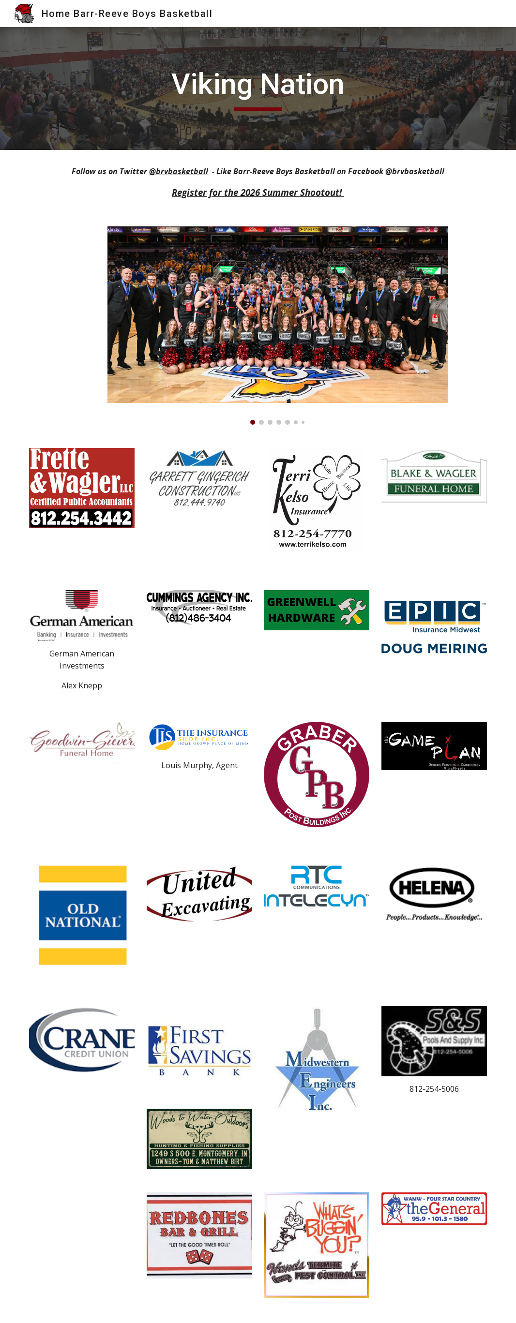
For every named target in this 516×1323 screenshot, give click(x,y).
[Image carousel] (277, 325)
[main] (258, 88)
